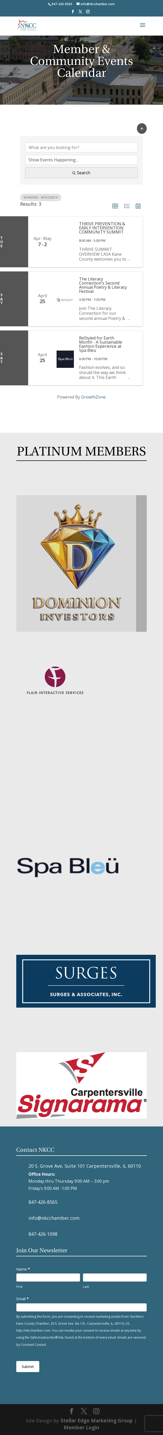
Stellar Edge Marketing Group (96, 1420)
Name (23, 1269)
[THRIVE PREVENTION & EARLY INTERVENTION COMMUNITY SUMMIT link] (65, 242)
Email (22, 1298)
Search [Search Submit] (81, 173)
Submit (28, 1366)
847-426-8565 (42, 1202)
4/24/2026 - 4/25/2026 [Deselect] (40, 197)
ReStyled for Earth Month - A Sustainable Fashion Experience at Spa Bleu (100, 344)
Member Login (81, 1427)
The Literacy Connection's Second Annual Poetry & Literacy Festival (103, 285)
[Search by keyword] (81, 147)
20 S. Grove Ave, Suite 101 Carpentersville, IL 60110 (84, 1166)
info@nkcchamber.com (54, 1218)
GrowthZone (93, 397)
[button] (142, 128)
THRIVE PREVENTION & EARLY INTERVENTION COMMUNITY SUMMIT (102, 228)
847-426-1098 (42, 1234)
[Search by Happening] (81, 160)
